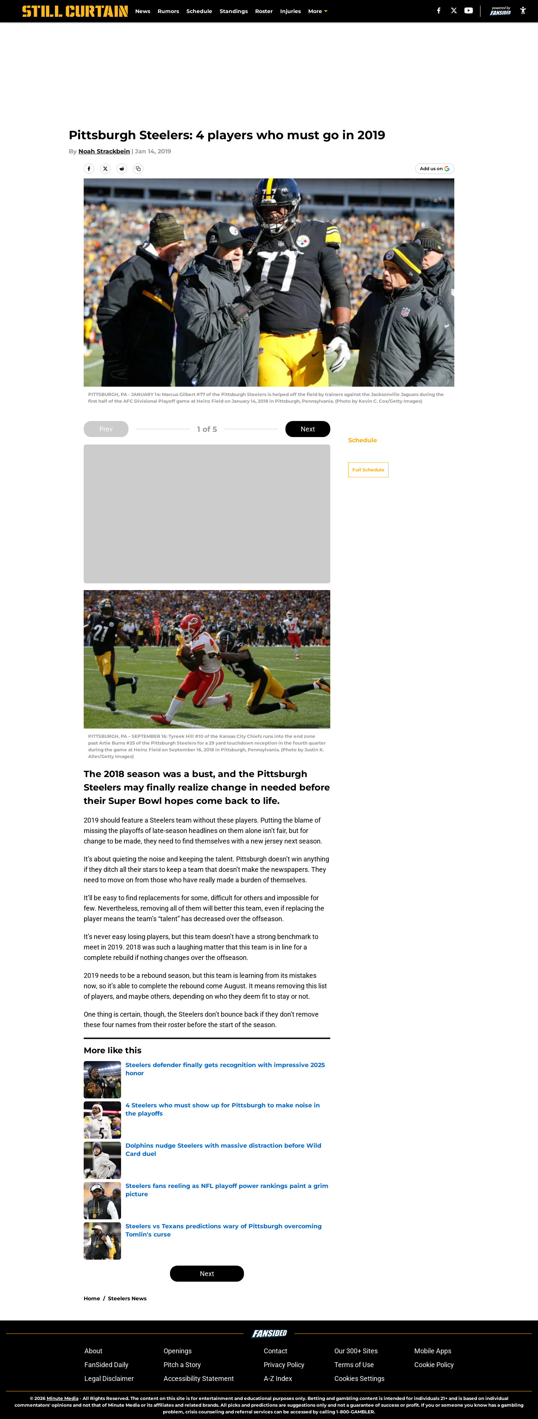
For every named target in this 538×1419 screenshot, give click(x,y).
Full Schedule (368, 456)
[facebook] (438, 10)
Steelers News (127, 1298)
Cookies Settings (359, 1378)
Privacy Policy (284, 1365)
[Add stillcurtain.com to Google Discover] (434, 168)
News (142, 11)
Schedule (199, 11)
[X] (454, 10)
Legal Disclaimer (109, 1378)
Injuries (290, 11)
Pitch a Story (182, 1365)
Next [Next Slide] (308, 429)
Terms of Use (354, 1365)
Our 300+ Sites (356, 1351)
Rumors (168, 11)
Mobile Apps (432, 1351)
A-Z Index (278, 1378)
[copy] (138, 168)
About (93, 1351)
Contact (275, 1351)
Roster (264, 11)
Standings (234, 11)
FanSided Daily (106, 1365)
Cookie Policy (434, 1365)
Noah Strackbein (104, 151)
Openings (178, 1351)
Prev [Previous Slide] (106, 429)
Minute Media (62, 1398)
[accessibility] (523, 10)
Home (92, 1298)
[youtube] (468, 10)
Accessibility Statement (199, 1378)
